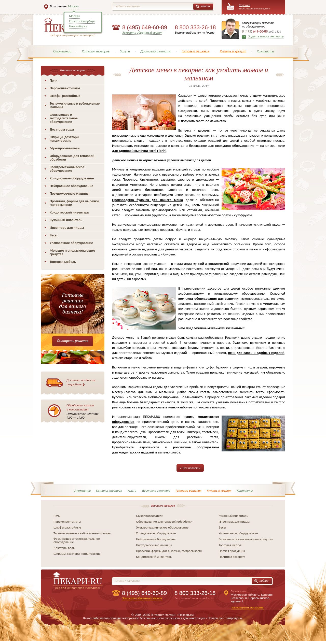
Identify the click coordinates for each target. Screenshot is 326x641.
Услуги (125, 51)
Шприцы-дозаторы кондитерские (64, 139)
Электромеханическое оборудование (67, 169)
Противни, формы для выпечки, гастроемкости (75, 203)
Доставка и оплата (155, 51)
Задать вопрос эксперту (266, 36)
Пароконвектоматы (65, 88)
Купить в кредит (233, 51)
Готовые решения (195, 51)
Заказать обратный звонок (142, 32)
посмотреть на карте (247, 607)
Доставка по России (80, 382)
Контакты (265, 51)
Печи (54, 80)
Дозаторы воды (62, 129)
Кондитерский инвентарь (69, 212)
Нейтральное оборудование (71, 186)
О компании (62, 51)
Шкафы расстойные (65, 96)
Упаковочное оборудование (71, 243)
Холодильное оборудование (72, 178)
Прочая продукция (232, 550)
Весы (54, 235)
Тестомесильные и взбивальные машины (75, 105)
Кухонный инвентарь (66, 220)
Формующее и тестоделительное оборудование (64, 118)
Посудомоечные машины (69, 193)
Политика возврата (232, 556)
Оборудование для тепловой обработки (72, 158)
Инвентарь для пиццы (67, 227)
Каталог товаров (96, 51)
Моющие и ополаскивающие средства (72, 252)
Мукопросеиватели (64, 148)
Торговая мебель (63, 262)
